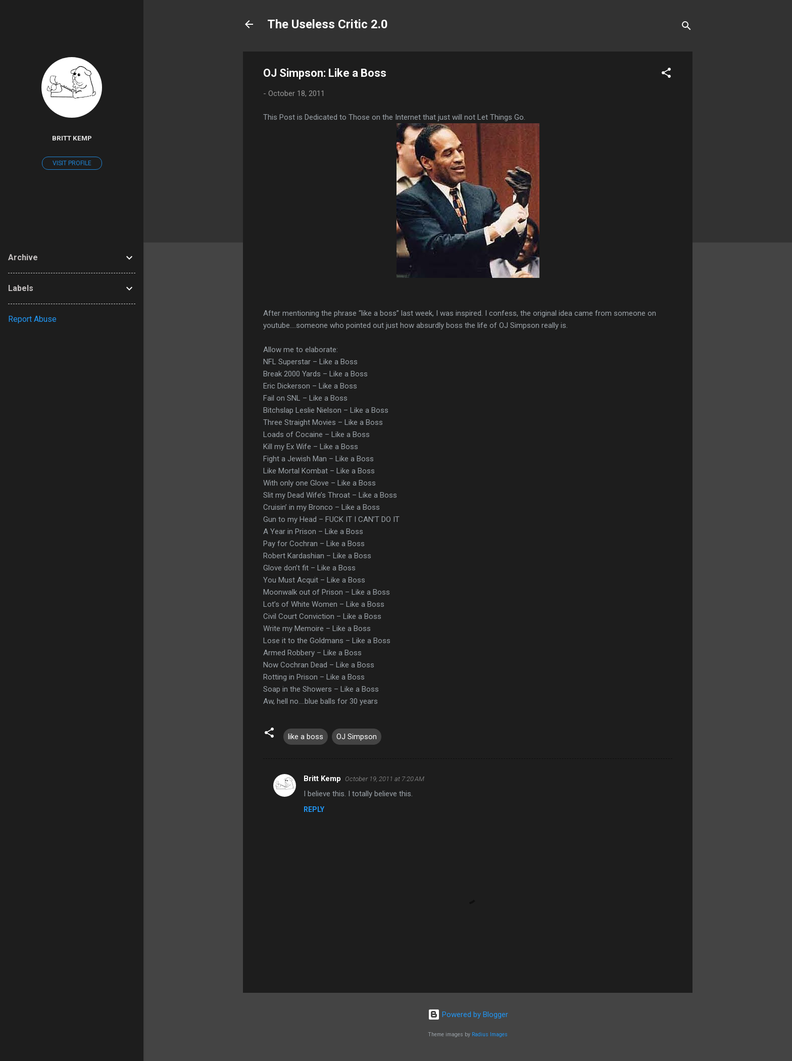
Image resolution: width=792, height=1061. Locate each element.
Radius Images (490, 1034)
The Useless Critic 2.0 (327, 24)
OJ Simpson (356, 736)
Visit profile (72, 163)
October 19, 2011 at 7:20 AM (384, 779)
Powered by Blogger (468, 1014)
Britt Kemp (322, 778)
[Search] (686, 27)
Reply (314, 809)
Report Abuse (32, 319)
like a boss (305, 736)
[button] (666, 74)
